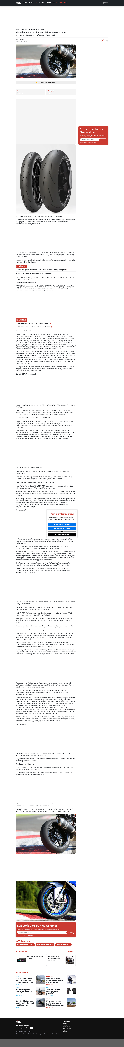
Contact (65, 1025)
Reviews (33, 3)
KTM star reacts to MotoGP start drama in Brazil (33, 323)
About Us (65, 1023)
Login (64, 1030)
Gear (42, 29)
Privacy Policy (30, 935)
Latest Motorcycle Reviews (30, 29)
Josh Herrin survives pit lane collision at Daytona (34, 327)
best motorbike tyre (62, 945)
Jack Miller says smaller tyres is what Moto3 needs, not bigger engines (41, 270)
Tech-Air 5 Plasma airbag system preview (54, 992)
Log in (105, 3)
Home (17, 29)
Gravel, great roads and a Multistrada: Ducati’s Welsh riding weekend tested (25, 980)
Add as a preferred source (45, 83)
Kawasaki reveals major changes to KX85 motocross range (56, 1003)
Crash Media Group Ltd (22, 1031)
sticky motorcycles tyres (24, 945)
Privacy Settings (67, 1028)
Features (52, 3)
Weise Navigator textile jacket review (24, 991)
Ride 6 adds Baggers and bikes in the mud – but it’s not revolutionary (25, 1003)
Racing (42, 3)
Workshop (62, 3)
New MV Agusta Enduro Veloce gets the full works (54, 980)
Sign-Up (65, 1031)
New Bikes (49, 976)
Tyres (49, 93)
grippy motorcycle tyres (44, 945)
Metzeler (20, 93)
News (25, 3)
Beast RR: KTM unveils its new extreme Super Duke (34, 273)
